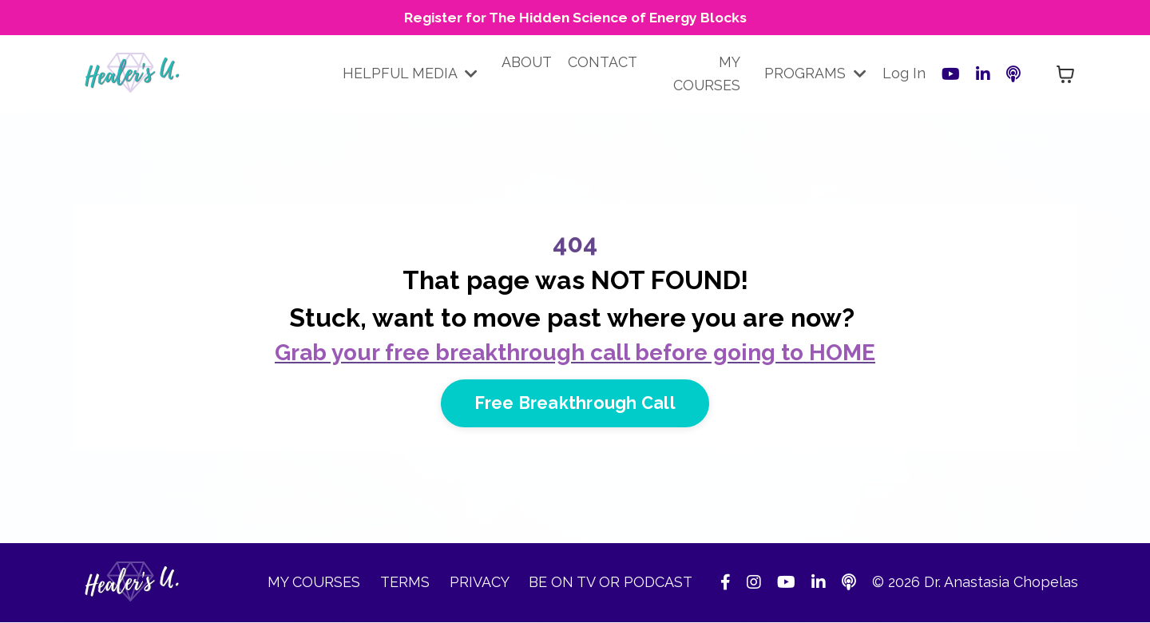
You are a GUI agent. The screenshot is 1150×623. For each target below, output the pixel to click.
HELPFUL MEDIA (410, 73)
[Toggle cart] (1065, 75)
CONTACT (604, 62)
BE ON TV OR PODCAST (610, 583)
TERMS (407, 583)
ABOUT (527, 62)
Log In (904, 73)
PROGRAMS (815, 73)
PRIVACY (481, 583)
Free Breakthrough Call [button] (575, 404)
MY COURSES (706, 74)
